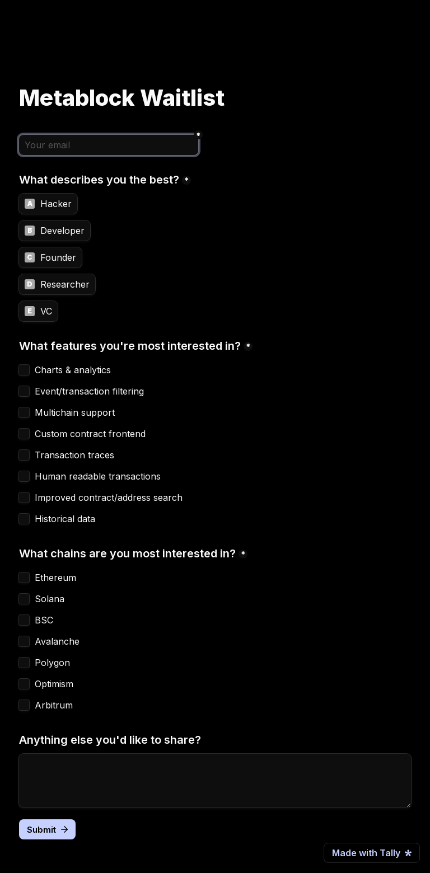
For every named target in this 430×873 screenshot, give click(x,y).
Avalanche (57, 641)
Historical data (65, 519)
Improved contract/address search (109, 497)
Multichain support (75, 412)
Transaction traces (74, 455)
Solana (49, 599)
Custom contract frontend (90, 434)
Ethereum (55, 577)
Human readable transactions (98, 476)
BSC (44, 620)
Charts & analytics (73, 370)
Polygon (52, 663)
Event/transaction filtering (89, 391)
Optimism (54, 684)
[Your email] (108, 145)
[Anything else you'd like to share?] (215, 781)
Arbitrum (54, 705)
